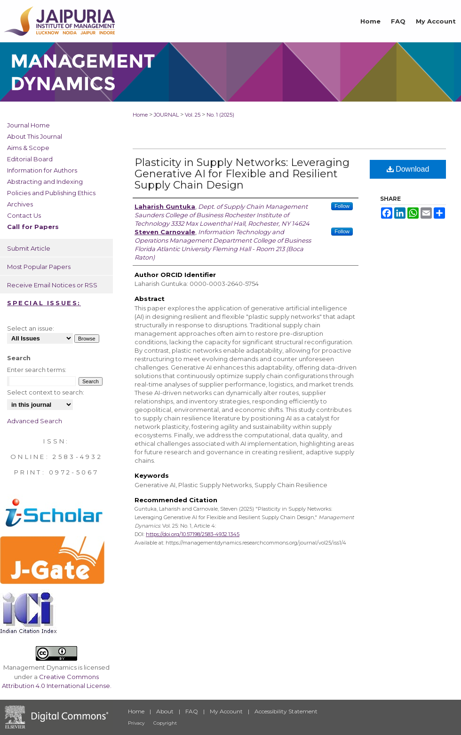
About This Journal (34, 136)
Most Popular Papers (39, 266)
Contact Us (24, 215)
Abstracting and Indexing (45, 181)
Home (140, 114)
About (165, 711)
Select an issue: (30, 328)
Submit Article (28, 248)
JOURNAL (166, 114)
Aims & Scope (28, 147)
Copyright (165, 723)
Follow (342, 206)
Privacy (136, 723)
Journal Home (28, 125)
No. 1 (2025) (220, 114)
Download (408, 169)
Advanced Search (34, 421)
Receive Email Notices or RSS (52, 285)
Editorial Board (30, 159)
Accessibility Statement (286, 711)
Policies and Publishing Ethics (51, 193)
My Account (226, 711)
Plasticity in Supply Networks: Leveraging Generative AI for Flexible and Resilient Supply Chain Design (242, 173)
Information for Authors (42, 170)
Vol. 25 (192, 114)
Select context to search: (45, 392)
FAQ (191, 711)
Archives (20, 204)
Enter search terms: (36, 369)
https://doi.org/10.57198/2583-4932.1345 (192, 534)
